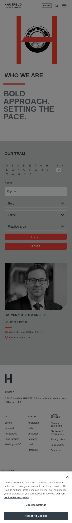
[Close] (67, 479)
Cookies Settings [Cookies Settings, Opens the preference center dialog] (36, 507)
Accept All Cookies (36, 518)
